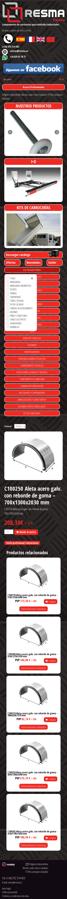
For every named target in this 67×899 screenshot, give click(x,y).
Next (57, 132)
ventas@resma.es (19, 51)
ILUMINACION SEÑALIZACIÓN (32, 386)
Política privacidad (9, 892)
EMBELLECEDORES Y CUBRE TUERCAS (32, 399)
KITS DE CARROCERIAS (32, 413)
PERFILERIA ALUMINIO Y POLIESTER (32, 358)
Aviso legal (6, 888)
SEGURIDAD (32, 345)
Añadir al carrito (27, 532)
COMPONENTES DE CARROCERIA (32, 379)
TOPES (32, 331)
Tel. (13, 878)
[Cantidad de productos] (8, 531)
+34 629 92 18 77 (18, 56)
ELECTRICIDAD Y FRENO (32, 270)
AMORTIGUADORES (32, 352)
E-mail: (12, 882)
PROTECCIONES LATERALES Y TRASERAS (32, 372)
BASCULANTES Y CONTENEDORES (32, 392)
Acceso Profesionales (33, 87)
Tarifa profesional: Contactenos (22, 543)
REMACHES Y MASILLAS (32, 338)
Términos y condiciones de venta (15, 896)
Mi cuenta (8, 79)
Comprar (50, 601)
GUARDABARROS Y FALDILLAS (32, 365)
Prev (10, 132)
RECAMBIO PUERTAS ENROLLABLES (32, 406)
